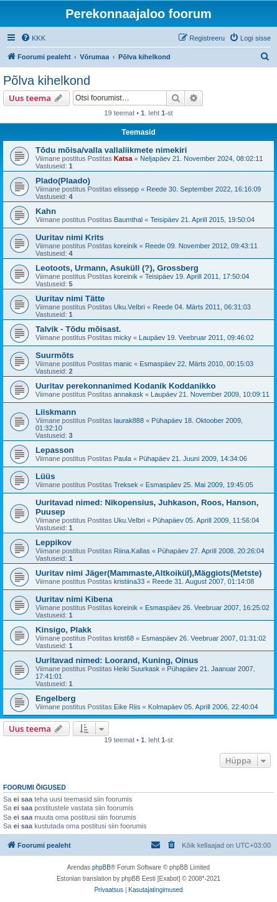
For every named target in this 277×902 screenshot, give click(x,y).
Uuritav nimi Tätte (70, 298)
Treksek (126, 484)
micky (122, 337)
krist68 (124, 638)
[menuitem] (33, 38)
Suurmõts (54, 355)
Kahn (45, 211)
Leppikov (53, 542)
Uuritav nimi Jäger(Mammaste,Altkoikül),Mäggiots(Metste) (148, 573)
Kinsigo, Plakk (63, 629)
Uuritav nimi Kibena (74, 599)
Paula (122, 458)
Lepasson (54, 450)
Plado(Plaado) (62, 180)
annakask (128, 394)
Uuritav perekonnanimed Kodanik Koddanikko (125, 385)
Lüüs (45, 476)
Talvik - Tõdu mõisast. (78, 329)
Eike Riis (127, 706)
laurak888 (129, 420)
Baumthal (128, 219)
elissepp (126, 189)
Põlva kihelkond (46, 80)
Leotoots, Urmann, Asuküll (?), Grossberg (117, 268)
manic (123, 363)
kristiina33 (129, 581)
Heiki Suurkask (136, 668)
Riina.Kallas (132, 551)
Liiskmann (55, 412)
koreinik (126, 246)
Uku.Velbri (129, 307)
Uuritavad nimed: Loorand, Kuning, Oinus (117, 660)
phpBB (101, 867)
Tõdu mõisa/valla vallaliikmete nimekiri (111, 150)
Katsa (123, 158)
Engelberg (55, 698)
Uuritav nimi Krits (69, 237)
